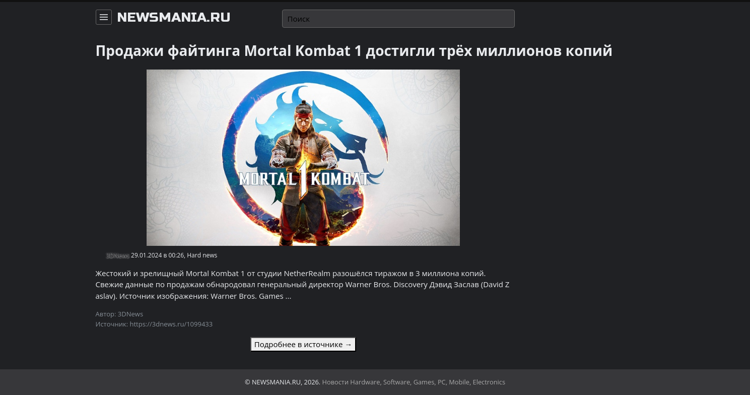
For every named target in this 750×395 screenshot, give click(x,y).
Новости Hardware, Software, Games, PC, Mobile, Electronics (414, 381)
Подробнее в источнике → (303, 344)
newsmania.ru (174, 18)
